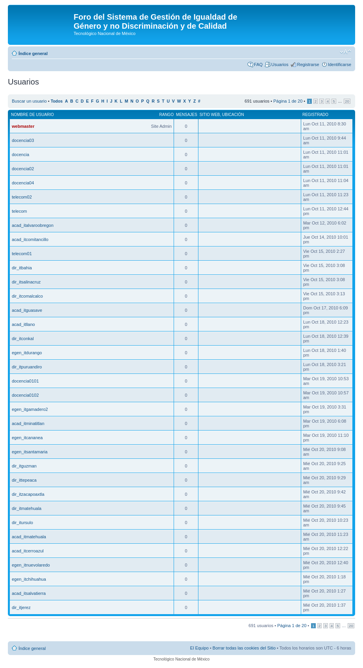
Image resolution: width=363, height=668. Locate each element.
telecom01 (22, 253)
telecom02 (22, 197)
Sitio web (210, 114)
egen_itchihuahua (29, 579)
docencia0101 (25, 381)
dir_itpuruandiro (27, 366)
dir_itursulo (22, 522)
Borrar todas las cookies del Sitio (244, 648)
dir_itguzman (24, 466)
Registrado (315, 114)
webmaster (23, 126)
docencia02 (23, 168)
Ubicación (233, 114)
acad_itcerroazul (28, 550)
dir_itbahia (22, 267)
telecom (19, 211)
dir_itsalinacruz (26, 282)
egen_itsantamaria (30, 451)
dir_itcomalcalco (27, 296)
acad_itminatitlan (28, 423)
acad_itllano (23, 324)
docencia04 (23, 182)
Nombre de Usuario (32, 114)
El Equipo (199, 648)
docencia (20, 154)
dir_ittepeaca (24, 480)
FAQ (258, 64)
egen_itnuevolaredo (31, 565)
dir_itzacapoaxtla (28, 494)
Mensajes (186, 114)
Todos (57, 101)
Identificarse (339, 64)
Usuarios (279, 64)
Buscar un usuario (29, 101)
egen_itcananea (27, 437)
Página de (287, 101)
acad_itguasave (27, 310)
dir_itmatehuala (26, 508)
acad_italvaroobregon (33, 225)
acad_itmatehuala (29, 536)
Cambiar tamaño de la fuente (345, 51)
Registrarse (308, 64)
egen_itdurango (27, 352)
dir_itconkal (23, 338)
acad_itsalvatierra (29, 593)
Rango (166, 114)
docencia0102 (25, 395)
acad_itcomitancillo (30, 239)
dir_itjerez (21, 607)
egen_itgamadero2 (30, 409)
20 (347, 101)
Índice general (33, 53)
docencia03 (23, 140)
